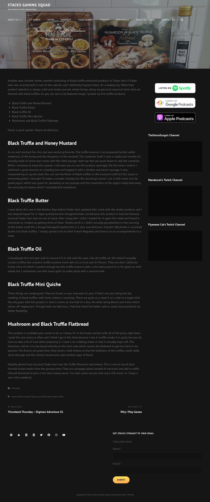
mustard (26, 396)
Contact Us (168, 19)
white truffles (58, 396)
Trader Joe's (35, 396)
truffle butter (46, 396)
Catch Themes (128, 494)
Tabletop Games (145, 19)
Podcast (66, 19)
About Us (13, 19)
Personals (122, 19)
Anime (50, 19)
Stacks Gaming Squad (29, 5)
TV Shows (34, 19)
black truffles (17, 396)
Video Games (85, 19)
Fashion (104, 19)
